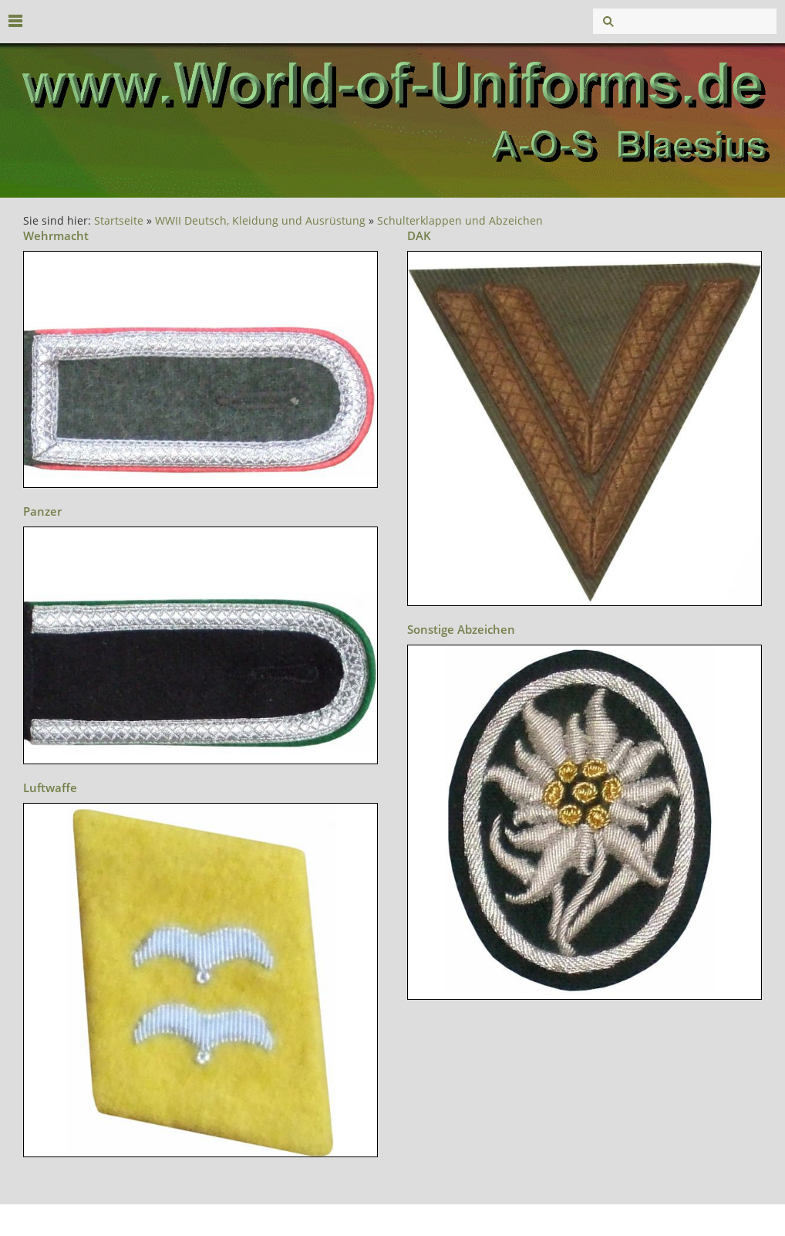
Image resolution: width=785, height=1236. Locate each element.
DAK (419, 235)
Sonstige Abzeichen (461, 629)
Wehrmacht (56, 235)
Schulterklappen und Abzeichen (460, 221)
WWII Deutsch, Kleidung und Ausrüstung (260, 221)
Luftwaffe (50, 787)
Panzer (42, 511)
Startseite (118, 221)
